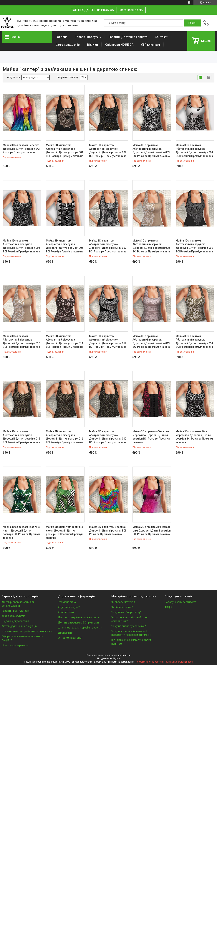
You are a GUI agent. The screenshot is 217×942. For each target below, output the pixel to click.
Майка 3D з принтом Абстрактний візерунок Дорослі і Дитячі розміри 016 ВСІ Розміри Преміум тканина (64, 437)
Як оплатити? (66, 612)
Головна (61, 37)
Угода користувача (13, 615)
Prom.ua (126, 655)
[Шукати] (192, 22)
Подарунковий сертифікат (180, 602)
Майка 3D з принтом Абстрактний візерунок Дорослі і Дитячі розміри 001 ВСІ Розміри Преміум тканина (64, 150)
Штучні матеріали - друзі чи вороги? (80, 627)
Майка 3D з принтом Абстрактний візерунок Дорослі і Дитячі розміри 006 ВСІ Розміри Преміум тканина (64, 246)
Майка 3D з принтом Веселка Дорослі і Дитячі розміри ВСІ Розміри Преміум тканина (21, 149)
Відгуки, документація (15, 621)
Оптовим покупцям (70, 637)
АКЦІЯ (168, 607)
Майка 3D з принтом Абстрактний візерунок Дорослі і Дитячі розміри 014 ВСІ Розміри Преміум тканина (194, 341)
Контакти (161, 37)
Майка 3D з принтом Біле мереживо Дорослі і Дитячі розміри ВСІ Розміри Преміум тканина (194, 437)
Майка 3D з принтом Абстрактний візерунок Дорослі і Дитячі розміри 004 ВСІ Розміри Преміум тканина (194, 150)
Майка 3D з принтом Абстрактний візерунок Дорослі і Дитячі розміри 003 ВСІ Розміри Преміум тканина (151, 150)
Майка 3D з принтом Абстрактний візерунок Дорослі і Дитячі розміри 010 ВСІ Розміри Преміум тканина (21, 341)
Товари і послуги (87, 37)
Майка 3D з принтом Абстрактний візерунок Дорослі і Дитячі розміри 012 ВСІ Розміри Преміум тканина (107, 341)
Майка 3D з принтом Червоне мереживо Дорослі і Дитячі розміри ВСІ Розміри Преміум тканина (151, 437)
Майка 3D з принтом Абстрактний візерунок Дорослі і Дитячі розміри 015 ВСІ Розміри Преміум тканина (21, 437)
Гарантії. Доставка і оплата (128, 37)
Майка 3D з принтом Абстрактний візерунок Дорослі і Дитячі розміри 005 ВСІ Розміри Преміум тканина (21, 246)
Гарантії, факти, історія (15, 610)
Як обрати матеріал (123, 602)
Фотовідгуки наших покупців (19, 626)
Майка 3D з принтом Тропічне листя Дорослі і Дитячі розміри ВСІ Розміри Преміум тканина (21, 532)
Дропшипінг (65, 632)
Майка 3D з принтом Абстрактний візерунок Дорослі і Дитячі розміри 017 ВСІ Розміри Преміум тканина (107, 437)
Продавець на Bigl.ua (108, 658)
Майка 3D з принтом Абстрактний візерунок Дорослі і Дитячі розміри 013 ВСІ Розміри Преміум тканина (151, 341)
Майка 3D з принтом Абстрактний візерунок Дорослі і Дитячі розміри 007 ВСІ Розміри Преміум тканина (107, 246)
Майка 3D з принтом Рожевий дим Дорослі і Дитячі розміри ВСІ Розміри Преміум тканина (151, 530)
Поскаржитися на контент (149, 662)
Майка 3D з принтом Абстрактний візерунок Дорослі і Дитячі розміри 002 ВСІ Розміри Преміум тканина (107, 150)
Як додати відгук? (69, 607)
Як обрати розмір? (122, 607)
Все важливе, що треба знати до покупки (27, 631)
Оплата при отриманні (15, 645)
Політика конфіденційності (179, 662)
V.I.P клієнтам (150, 44)
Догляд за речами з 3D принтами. (78, 622)
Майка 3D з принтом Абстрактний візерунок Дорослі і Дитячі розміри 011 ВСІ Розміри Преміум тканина (64, 341)
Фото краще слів (131, 10)
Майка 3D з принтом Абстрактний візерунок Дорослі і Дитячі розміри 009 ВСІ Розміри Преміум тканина (194, 246)
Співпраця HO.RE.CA (119, 44)
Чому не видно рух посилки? (128, 626)
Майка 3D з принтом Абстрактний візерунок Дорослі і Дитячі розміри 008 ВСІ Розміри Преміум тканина (151, 246)
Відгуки (92, 44)
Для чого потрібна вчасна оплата (78, 617)
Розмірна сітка (67, 602)
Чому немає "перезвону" (126, 612)
